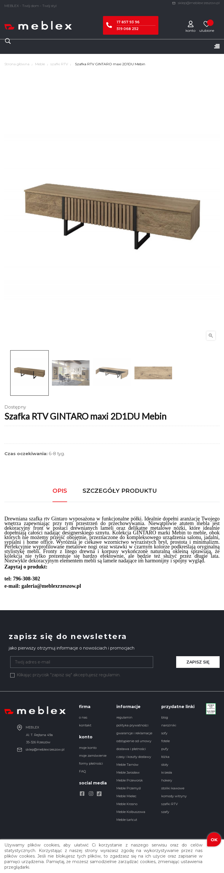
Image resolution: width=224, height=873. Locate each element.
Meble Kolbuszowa (130, 812)
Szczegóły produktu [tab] (120, 490)
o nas (83, 717)
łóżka (165, 757)
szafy (165, 812)
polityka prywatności (132, 725)
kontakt (85, 725)
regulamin (124, 717)
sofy (164, 733)
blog (164, 717)
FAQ (82, 771)
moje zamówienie (92, 756)
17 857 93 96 (128, 22)
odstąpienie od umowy (133, 741)
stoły (164, 765)
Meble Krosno (126, 804)
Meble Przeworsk (129, 780)
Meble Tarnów (127, 765)
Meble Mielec (126, 796)
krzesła (166, 772)
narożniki (168, 725)
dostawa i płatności (131, 749)
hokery (166, 780)
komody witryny (174, 796)
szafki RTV (169, 804)
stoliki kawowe (172, 788)
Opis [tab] (59, 490)
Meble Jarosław (128, 772)
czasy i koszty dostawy (133, 757)
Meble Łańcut (126, 820)
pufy (164, 749)
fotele (165, 741)
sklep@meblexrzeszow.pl (196, 3)
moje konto (88, 748)
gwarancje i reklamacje (134, 733)
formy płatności (91, 763)
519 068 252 (128, 29)
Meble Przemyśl (128, 788)
